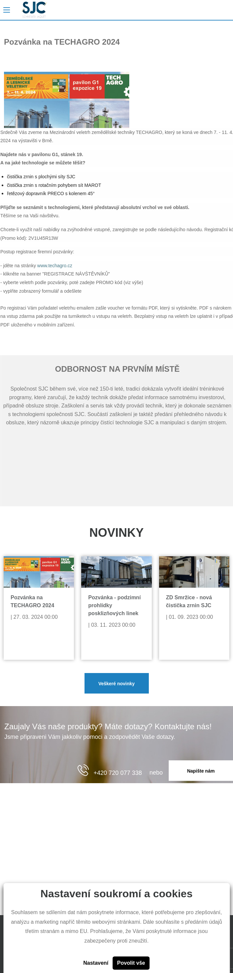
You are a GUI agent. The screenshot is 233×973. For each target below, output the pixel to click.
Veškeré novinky (116, 683)
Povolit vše (131, 963)
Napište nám (200, 771)
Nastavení (95, 963)
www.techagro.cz (54, 265)
